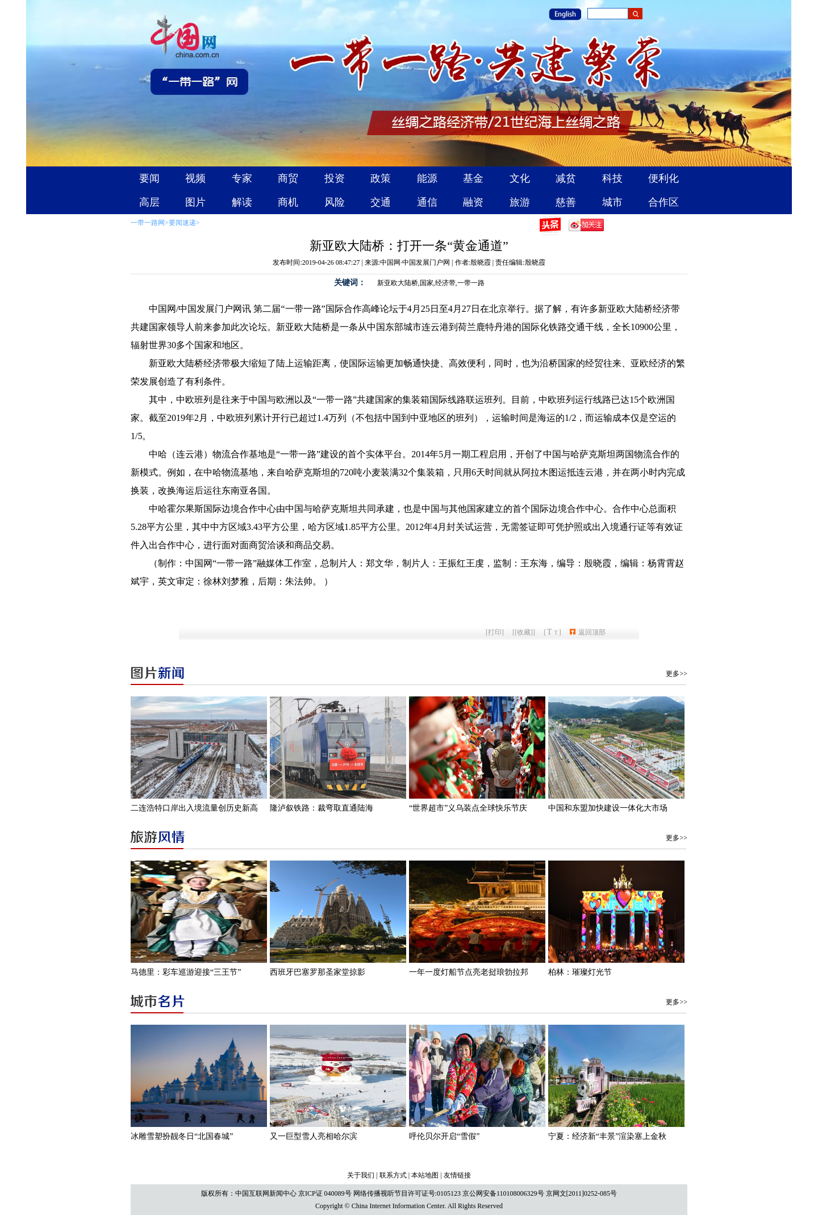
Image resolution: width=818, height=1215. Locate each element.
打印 (495, 632)
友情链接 (457, 1175)
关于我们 (360, 1175)
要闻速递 (182, 223)
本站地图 (425, 1175)
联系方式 (393, 1175)
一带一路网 (148, 223)
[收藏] (524, 632)
